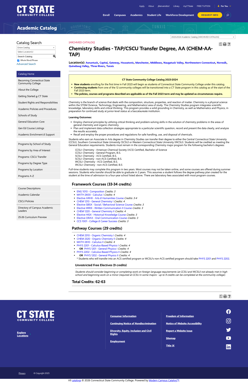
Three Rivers (97, 66)
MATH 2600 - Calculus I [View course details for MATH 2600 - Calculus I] (90, 194)
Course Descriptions (29, 188)
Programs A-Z (26, 176)
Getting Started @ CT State (33, 96)
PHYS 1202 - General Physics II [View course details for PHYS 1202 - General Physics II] (101, 255)
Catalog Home (26, 73)
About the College (28, 89)
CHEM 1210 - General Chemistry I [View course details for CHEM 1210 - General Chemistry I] (95, 201)
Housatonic (127, 62)
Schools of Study (27, 115)
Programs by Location (30, 169)
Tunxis (110, 66)
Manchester (142, 62)
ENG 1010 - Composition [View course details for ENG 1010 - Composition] (90, 191)
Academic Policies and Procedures (37, 109)
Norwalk (222, 62)
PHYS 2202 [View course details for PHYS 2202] (223, 258)
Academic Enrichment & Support (36, 134)
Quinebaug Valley (79, 66)
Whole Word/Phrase (29, 60)
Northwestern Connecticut (200, 62)
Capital (104, 62)
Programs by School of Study (34, 144)
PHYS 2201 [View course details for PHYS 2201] (205, 258)
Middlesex (156, 62)
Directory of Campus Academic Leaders (35, 209)
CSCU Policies (26, 201)
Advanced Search (26, 64)
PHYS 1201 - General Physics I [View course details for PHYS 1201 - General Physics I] (100, 248)
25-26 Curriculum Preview (32, 217)
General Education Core (31, 121)
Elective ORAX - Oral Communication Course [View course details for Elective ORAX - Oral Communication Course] (102, 217)
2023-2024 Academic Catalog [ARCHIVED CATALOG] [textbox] (195, 37)
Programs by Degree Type (32, 163)
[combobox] (202, 37)
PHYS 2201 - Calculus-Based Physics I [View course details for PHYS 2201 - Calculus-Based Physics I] (98, 245)
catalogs (76, 380)
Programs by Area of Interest (34, 150)
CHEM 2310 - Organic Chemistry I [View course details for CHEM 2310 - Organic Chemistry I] (95, 235)
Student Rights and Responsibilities (38, 102)
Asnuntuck (92, 62)
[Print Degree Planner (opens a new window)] (220, 44)
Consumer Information (123, 316)
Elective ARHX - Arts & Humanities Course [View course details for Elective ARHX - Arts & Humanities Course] (100, 198)
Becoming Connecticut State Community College (34, 82)
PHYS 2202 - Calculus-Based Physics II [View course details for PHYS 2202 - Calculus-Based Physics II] (98, 251)
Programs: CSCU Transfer (32, 156)
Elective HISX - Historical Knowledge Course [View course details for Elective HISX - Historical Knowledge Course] (101, 214)
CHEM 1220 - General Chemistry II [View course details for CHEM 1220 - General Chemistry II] (95, 211)
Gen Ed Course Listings (31, 128)
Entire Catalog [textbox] (24, 47)
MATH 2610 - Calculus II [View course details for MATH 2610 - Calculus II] (90, 242)
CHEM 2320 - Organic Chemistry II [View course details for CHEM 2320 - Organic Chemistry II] (96, 238)
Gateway (114, 62)
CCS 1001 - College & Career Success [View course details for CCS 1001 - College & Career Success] (97, 221)
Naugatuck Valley (173, 62)
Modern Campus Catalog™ (164, 380)
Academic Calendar (29, 194)
